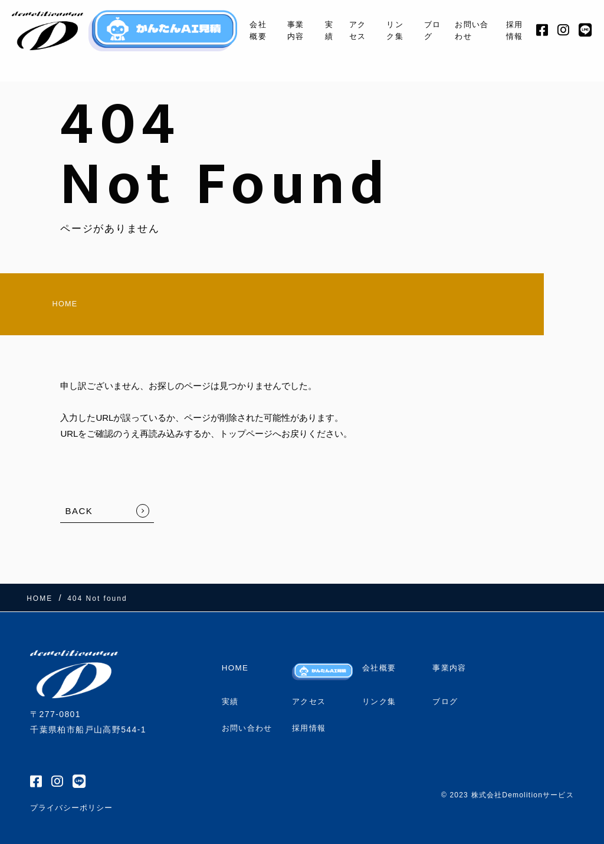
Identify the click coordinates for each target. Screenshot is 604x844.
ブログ (428, 30)
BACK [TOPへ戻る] (79, 516)
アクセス (349, 30)
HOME (45, 306)
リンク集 (388, 30)
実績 (320, 30)
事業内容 (285, 30)
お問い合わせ (469, 30)
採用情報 (514, 30)
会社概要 (245, 30)
